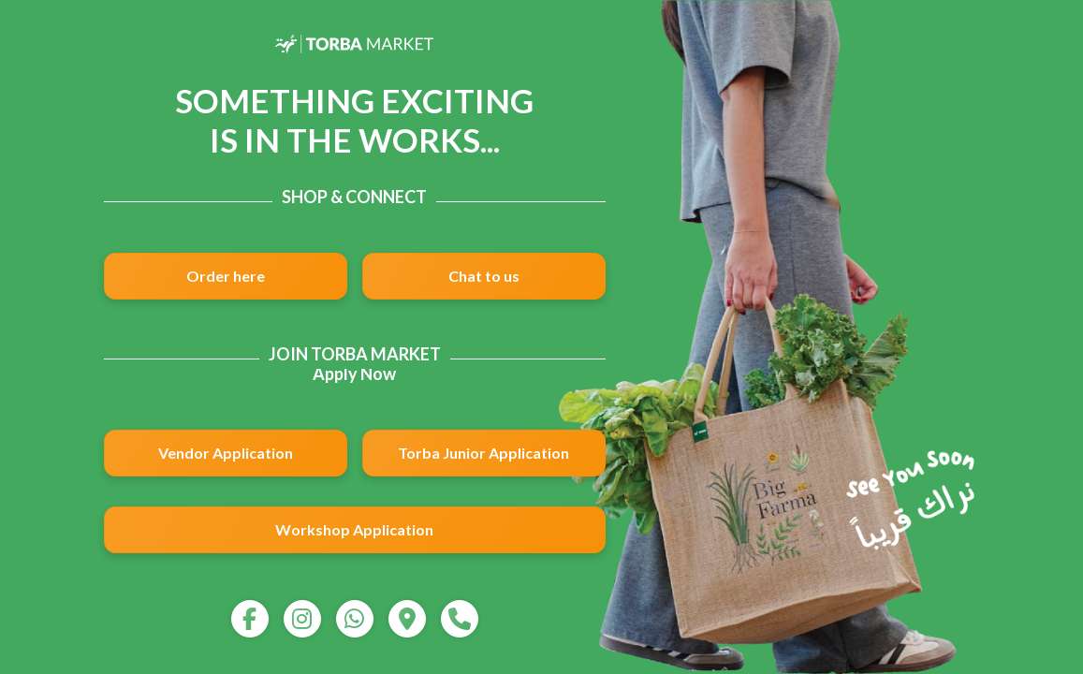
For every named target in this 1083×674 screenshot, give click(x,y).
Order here (225, 276)
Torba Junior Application (483, 453)
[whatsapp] (354, 618)
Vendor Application (225, 453)
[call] (459, 618)
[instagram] (302, 618)
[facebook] (250, 618)
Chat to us (484, 276)
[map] (407, 618)
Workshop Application (354, 529)
